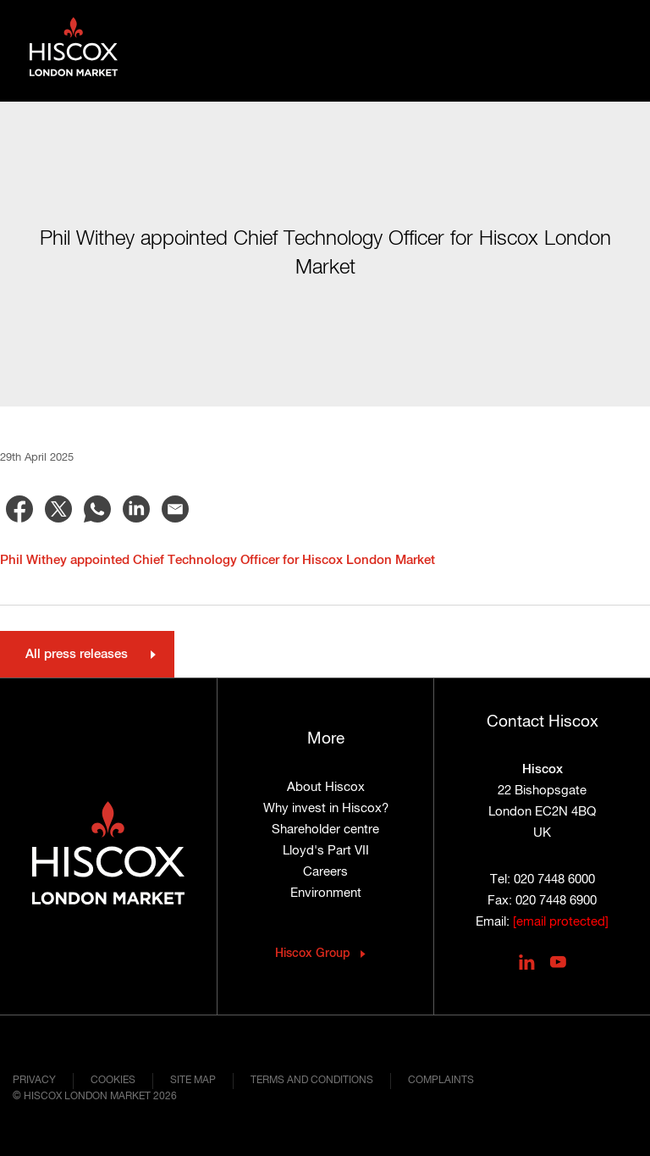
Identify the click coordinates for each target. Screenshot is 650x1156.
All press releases (76, 654)
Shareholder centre (325, 829)
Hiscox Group (312, 954)
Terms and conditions (312, 1081)
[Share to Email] (175, 509)
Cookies (113, 1081)
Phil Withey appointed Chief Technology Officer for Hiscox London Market (217, 560)
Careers (325, 872)
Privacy (34, 1081)
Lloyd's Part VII (326, 850)
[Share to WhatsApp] (97, 509)
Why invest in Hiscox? (325, 808)
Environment (325, 893)
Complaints (441, 1081)
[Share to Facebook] (19, 509)
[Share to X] (58, 509)
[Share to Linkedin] (136, 509)
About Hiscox (326, 787)
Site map (193, 1081)
